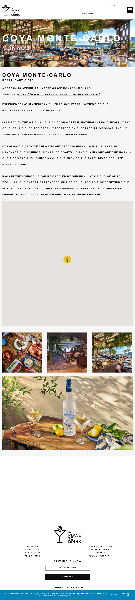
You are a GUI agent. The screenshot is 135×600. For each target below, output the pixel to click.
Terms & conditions (100, 546)
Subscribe (67, 577)
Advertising (32, 556)
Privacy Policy (125, 595)
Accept (114, 595)
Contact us (32, 550)
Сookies (100, 553)
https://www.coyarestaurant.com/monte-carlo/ (58, 94)
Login (113, 5)
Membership (32, 553)
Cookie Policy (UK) (99, 556)
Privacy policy (100, 550)
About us (32, 546)
